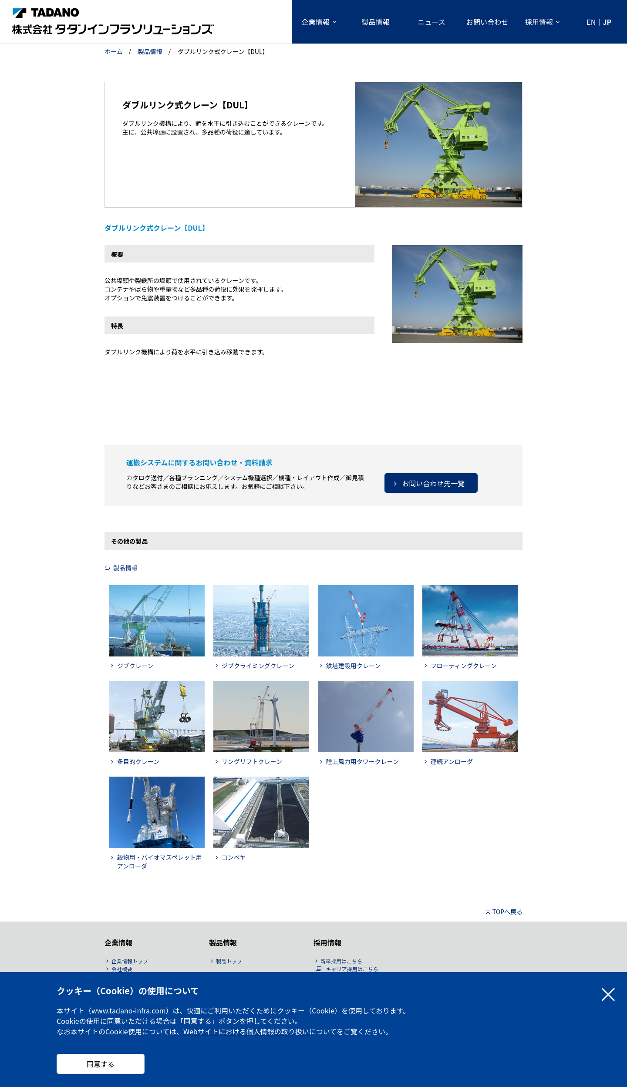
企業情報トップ (129, 961)
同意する (101, 1064)
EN (591, 22)
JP (607, 22)
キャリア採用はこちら (352, 969)
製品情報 (375, 22)
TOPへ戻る (507, 911)
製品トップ (229, 961)
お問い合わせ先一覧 (433, 483)
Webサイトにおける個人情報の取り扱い (246, 1031)
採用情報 (539, 22)
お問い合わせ (487, 22)
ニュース (431, 22)
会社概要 (121, 969)
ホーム (113, 51)
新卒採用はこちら (341, 961)
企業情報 (315, 22)
